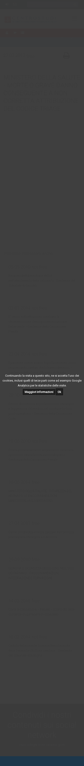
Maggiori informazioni (39, 392)
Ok (59, 392)
